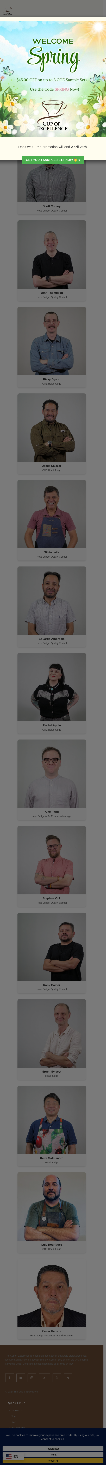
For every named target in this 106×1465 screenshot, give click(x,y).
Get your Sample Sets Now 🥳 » (53, 160)
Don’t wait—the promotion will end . (53, 147)
